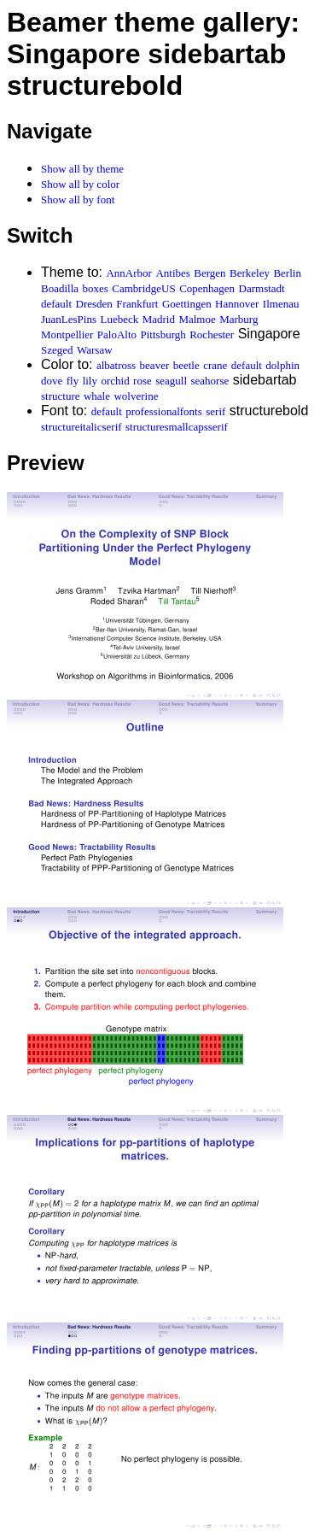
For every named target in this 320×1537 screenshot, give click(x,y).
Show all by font (77, 199)
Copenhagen (207, 288)
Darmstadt (262, 288)
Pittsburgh (163, 334)
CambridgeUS (143, 288)
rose (142, 380)
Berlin (287, 273)
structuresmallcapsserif (176, 426)
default (56, 303)
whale (97, 396)
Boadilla (60, 288)
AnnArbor (128, 273)
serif (215, 411)
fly (73, 380)
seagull (171, 380)
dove (51, 380)
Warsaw (95, 349)
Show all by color (80, 184)
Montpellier (67, 334)
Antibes (172, 273)
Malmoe (196, 319)
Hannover (237, 303)
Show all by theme (82, 168)
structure (60, 396)
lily (90, 380)
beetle (186, 365)
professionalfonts (163, 411)
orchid (115, 380)
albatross (116, 365)
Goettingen (187, 303)
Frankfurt (137, 303)
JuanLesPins (68, 319)
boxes (95, 288)
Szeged (57, 349)
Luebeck (119, 319)
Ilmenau (281, 303)
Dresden (94, 303)
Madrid (159, 319)
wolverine (135, 396)
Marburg (238, 319)
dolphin (282, 365)
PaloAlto (117, 334)
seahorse (210, 380)
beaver (155, 365)
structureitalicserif (81, 426)
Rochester (211, 334)
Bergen (209, 273)
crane (215, 365)
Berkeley (250, 273)
